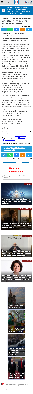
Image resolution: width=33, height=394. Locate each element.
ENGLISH (9, 2)
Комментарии (27, 26)
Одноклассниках (9, 140)
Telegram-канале (20, 136)
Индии (9, 9)
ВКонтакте (21, 138)
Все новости (25, 162)
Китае (14, 9)
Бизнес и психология (25, 208)
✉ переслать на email (9, 162)
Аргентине (10, 11)
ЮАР (24, 9)
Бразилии (19, 9)
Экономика (28, 184)
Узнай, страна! (27, 236)
